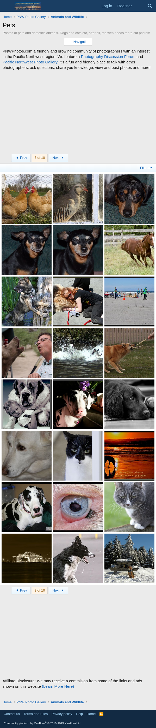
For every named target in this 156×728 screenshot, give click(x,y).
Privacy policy (62, 714)
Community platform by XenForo (42, 723)
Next (58, 158)
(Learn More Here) (58, 686)
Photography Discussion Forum (108, 56)
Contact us (12, 714)
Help (79, 714)
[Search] (150, 6)
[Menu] (7, 6)
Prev (21, 158)
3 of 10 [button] (40, 158)
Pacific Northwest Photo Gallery (30, 62)
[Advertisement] (78, 112)
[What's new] (139, 6)
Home (91, 714)
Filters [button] (144, 168)
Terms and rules (36, 714)
